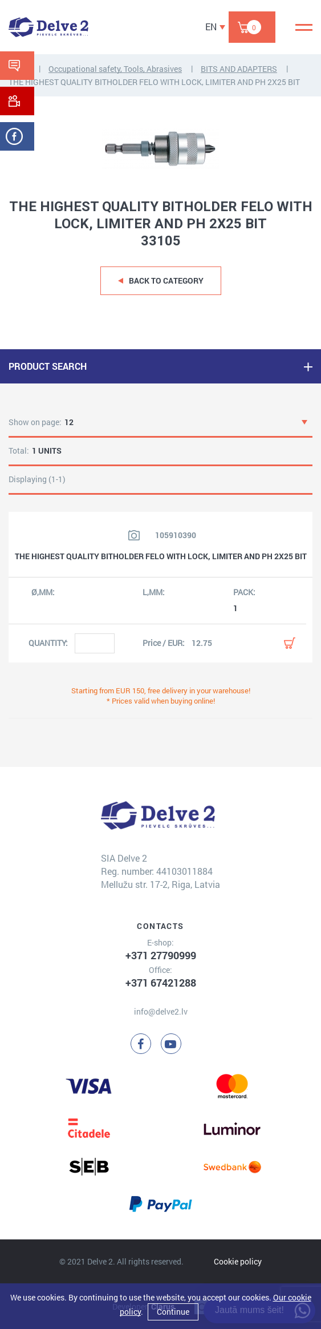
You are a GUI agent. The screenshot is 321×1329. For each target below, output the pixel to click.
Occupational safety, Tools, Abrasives (115, 68)
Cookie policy (238, 1261)
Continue (173, 1311)
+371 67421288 (160, 982)
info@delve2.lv (161, 1011)
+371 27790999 (160, 955)
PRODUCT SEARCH (48, 366)
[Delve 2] (48, 27)
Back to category (166, 280)
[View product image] (134, 535)
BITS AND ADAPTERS (239, 68)
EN (211, 27)
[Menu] (303, 27)
